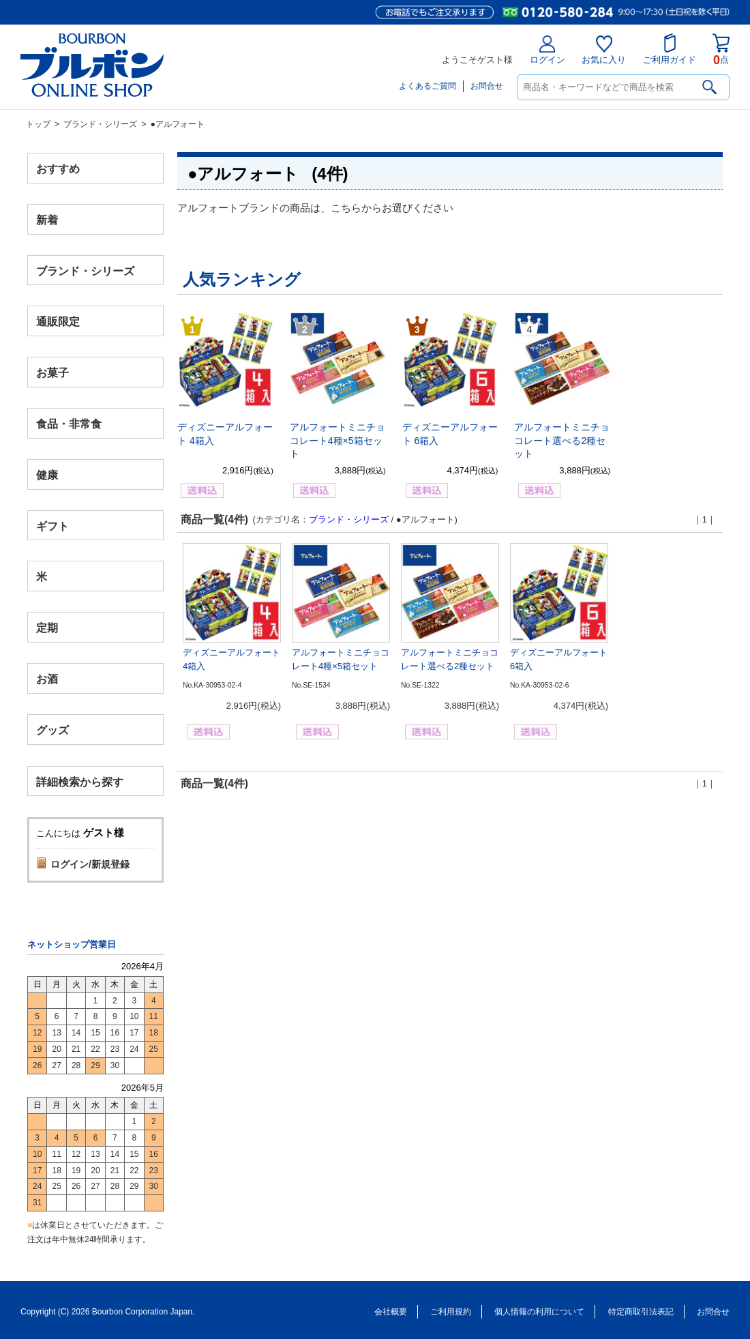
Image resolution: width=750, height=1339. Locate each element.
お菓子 (52, 373)
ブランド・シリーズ (100, 124)
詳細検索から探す (79, 781)
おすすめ (58, 169)
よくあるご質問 (427, 86)
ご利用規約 (450, 1311)
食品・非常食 (69, 424)
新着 (47, 219)
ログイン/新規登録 (90, 864)
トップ (38, 124)
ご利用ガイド (669, 49)
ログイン (547, 50)
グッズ (52, 729)
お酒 (47, 678)
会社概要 (390, 1311)
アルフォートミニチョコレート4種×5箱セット (337, 440)
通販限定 (58, 321)
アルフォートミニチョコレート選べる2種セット (562, 440)
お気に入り (604, 50)
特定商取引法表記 (641, 1311)
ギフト (52, 525)
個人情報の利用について (539, 1311)
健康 (47, 474)
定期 (47, 628)
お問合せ (486, 86)
